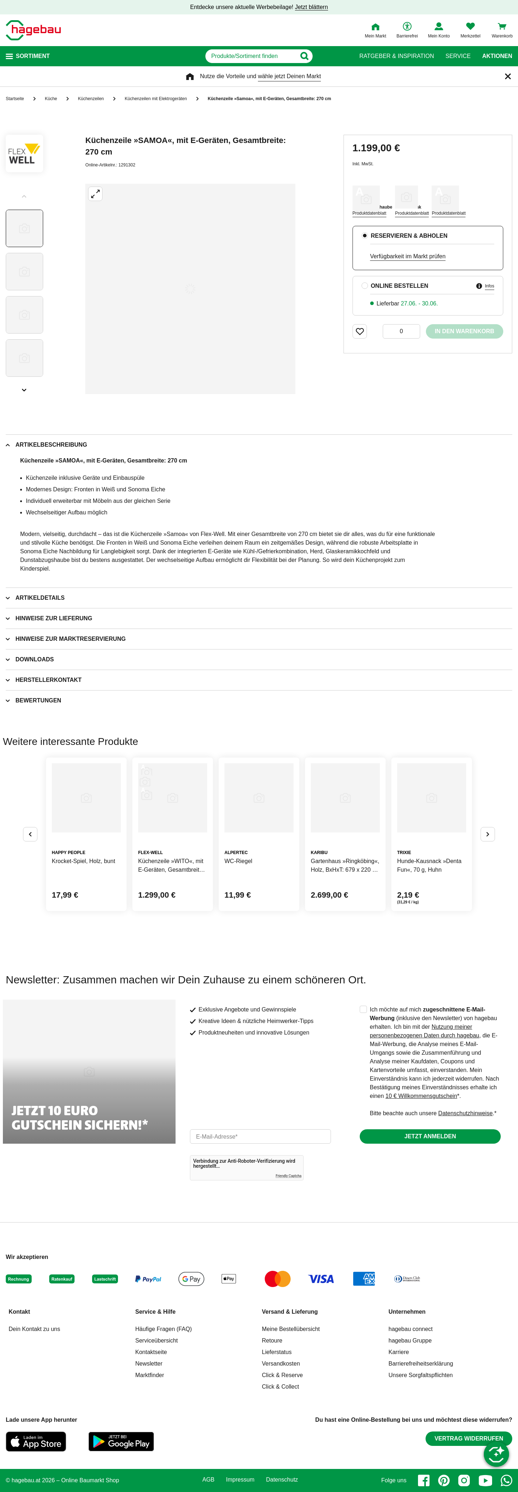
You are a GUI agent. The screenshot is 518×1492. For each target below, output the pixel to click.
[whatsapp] (506, 1480)
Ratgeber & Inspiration (396, 56)
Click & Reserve (282, 1375)
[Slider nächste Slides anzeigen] (24, 387)
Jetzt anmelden (430, 1136)
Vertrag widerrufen (469, 1438)
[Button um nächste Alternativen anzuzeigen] (488, 834)
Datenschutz (282, 1480)
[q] (251, 56)
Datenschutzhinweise (465, 1113)
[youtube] (485, 1480)
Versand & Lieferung (290, 1312)
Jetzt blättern (311, 7)
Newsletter (149, 1364)
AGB (209, 1480)
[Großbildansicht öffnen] (190, 289)
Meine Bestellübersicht (291, 1329)
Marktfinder (149, 1375)
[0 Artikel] (401, 331)
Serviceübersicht (156, 1340)
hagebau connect (410, 1329)
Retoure (272, 1340)
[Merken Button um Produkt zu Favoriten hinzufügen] (360, 331)
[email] (260, 1136)
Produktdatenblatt (369, 213)
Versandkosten (281, 1364)
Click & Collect (280, 1387)
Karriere (398, 1352)
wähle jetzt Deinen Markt (289, 76)
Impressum (240, 1480)
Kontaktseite (151, 1352)
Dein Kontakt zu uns (34, 1329)
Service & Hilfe (155, 1312)
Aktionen (497, 56)
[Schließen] (508, 76)
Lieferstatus (277, 1352)
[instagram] (464, 1480)
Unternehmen (407, 1312)
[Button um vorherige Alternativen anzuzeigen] (30, 834)
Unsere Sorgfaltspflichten (420, 1375)
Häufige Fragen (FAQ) (163, 1329)
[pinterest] (444, 1480)
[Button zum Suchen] (334, 56)
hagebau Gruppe (410, 1340)
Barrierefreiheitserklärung (420, 1364)
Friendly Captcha (288, 1176)
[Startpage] (33, 30)
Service (458, 56)
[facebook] (424, 1480)
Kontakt (19, 1312)
